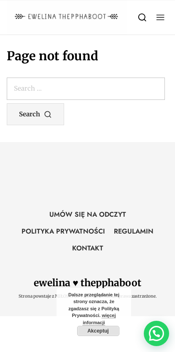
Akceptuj (98, 331)
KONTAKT (87, 248)
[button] (160, 17)
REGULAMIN (133, 231)
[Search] (142, 17)
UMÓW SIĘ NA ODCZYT (87, 214)
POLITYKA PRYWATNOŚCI (63, 231)
